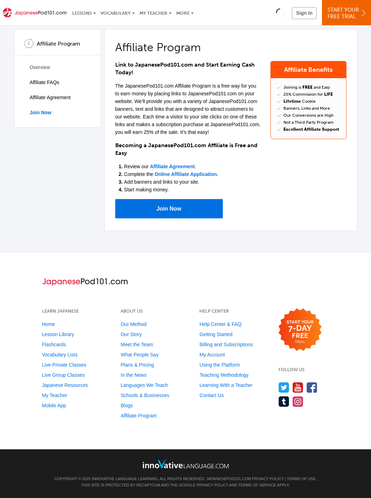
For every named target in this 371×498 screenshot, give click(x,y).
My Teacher (153, 13)
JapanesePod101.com (228, 479)
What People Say (139, 354)
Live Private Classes (64, 365)
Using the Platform (219, 365)
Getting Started (215, 334)
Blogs (127, 405)
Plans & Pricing (137, 365)
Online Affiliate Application (185, 174)
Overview (40, 67)
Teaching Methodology (223, 375)
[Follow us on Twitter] (284, 387)
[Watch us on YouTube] (298, 387)
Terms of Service (257, 485)
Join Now (40, 112)
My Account (212, 354)
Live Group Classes (63, 375)
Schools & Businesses (145, 395)
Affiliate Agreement (50, 97)
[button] (280, 12)
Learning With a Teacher (226, 385)
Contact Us (211, 395)
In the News (133, 375)
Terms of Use (301, 479)
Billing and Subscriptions (226, 344)
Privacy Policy (267, 479)
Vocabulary (116, 13)
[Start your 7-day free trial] (300, 330)
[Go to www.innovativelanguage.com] (186, 464)
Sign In (304, 13)
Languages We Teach (144, 385)
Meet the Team (137, 344)
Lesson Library (58, 334)
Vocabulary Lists (60, 354)
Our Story (131, 334)
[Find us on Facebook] (312, 387)
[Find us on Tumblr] (284, 401)
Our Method (133, 324)
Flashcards (54, 344)
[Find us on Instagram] (298, 401)
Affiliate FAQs (45, 82)
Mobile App (54, 405)
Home (48, 324)
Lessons (82, 13)
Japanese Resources (65, 385)
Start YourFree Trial (347, 13)
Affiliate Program (139, 415)
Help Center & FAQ (220, 324)
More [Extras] (183, 13)
